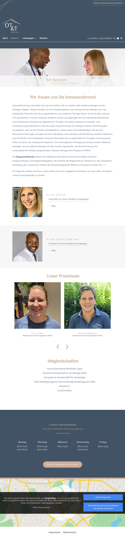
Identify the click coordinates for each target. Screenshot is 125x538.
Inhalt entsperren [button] (103, 497)
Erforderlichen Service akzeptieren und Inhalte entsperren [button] (103, 507)
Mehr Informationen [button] (41, 507)
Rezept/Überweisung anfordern (108, 3)
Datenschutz (69, 532)
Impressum (54, 532)
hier (104, 165)
